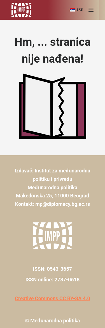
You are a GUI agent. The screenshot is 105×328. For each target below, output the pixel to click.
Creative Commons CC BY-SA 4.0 (52, 298)
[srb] (76, 10)
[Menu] (91, 9)
